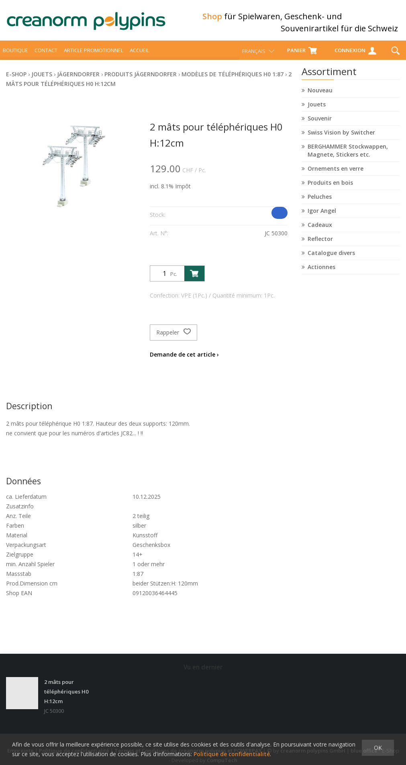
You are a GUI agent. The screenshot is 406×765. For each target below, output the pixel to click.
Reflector (320, 243)
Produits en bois (330, 187)
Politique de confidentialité (232, 754)
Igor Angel (322, 215)
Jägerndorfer (78, 78)
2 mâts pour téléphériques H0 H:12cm (66, 688)
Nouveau (320, 94)
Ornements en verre (335, 173)
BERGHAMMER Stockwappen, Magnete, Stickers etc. (348, 155)
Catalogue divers (331, 257)
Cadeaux (320, 229)
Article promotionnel (93, 54)
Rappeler (173, 337)
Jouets (317, 108)
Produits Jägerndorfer (140, 78)
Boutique (15, 54)
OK (378, 747)
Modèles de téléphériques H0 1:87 (233, 78)
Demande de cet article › (184, 359)
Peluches (320, 201)
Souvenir (320, 122)
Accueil (139, 54)
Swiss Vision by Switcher (341, 137)
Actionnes (321, 271)
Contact (46, 54)
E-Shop (16, 78)
